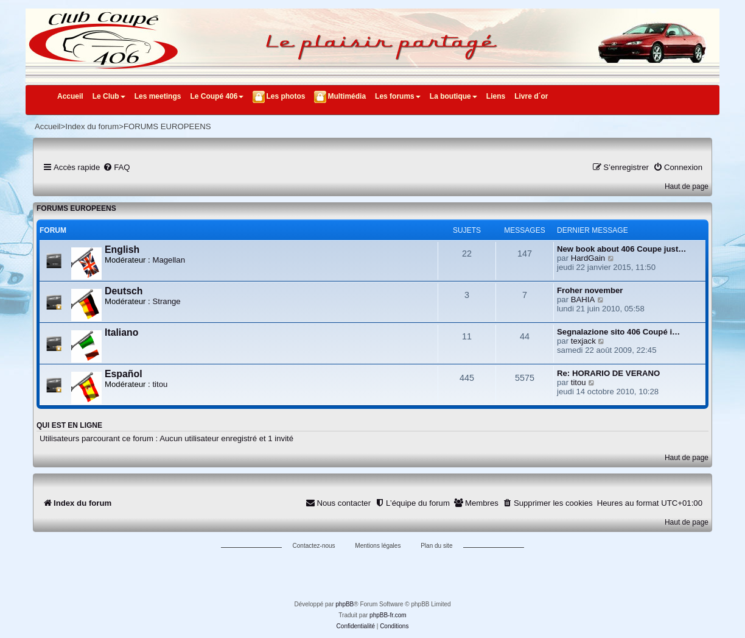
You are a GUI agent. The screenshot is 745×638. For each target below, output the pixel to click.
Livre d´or (531, 96)
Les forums (398, 96)
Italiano (121, 332)
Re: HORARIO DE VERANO (608, 373)
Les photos (285, 96)
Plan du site (436, 545)
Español (123, 374)
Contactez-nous (314, 545)
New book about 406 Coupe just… (622, 248)
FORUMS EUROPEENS (76, 208)
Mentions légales (377, 545)
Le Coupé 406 (216, 96)
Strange (166, 301)
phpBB (344, 604)
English (122, 249)
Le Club (109, 96)
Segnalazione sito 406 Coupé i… (618, 331)
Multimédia (346, 96)
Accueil (70, 96)
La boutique (453, 96)
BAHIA (583, 299)
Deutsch (123, 291)
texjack (583, 341)
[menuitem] (116, 167)
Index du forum (92, 126)
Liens (495, 96)
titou (159, 384)
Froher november (590, 290)
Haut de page (686, 186)
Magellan (168, 259)
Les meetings (158, 96)
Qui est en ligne (69, 425)
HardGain (588, 258)
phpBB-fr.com (388, 615)
